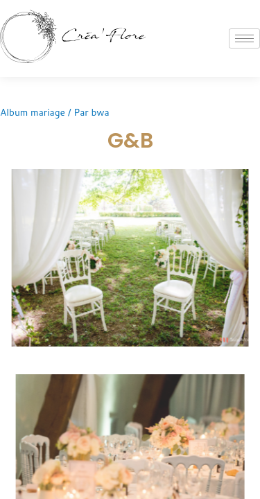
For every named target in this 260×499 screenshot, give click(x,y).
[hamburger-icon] (244, 38)
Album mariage (32, 112)
